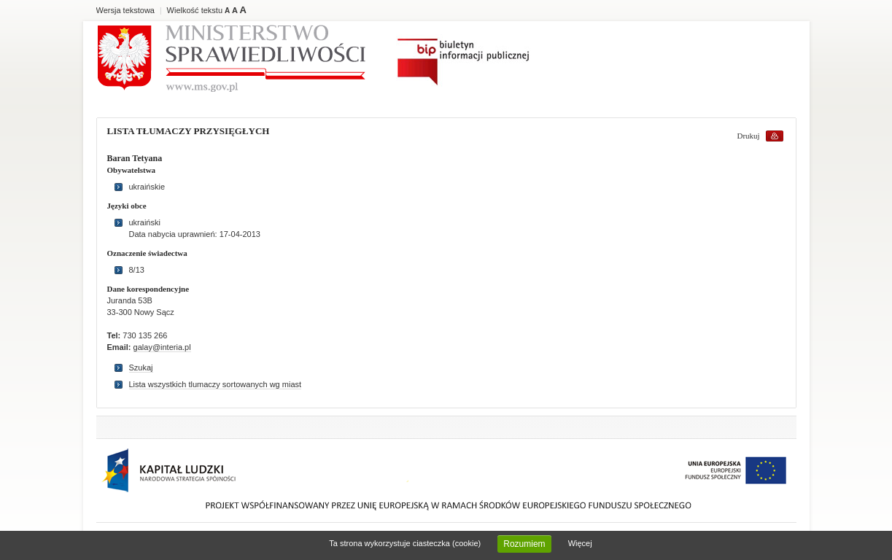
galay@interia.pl (162, 347)
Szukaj (141, 367)
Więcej (580, 543)
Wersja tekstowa (125, 10)
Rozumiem (524, 544)
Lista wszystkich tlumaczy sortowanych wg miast (215, 384)
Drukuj (748, 135)
